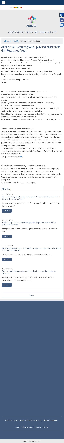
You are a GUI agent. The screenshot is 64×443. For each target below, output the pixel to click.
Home (7, 41)
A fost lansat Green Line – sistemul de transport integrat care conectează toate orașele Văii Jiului (31, 249)
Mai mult (6, 211)
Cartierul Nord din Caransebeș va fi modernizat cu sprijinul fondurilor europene (29, 272)
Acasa (18, 427)
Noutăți (16, 41)
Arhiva (31, 295)
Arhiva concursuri (27, 427)
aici (21, 156)
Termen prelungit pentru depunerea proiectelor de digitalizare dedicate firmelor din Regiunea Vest (30, 198)
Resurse (38, 427)
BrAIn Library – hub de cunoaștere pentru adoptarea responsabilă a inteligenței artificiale (29, 223)
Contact (45, 427)
